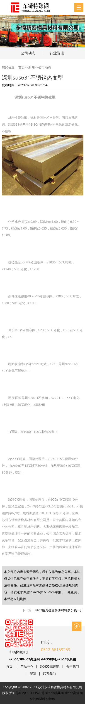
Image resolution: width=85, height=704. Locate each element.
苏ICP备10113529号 (30, 693)
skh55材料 (37, 699)
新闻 (31, 67)
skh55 (50, 699)
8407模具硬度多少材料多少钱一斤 (59, 610)
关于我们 (72, 666)
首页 (21, 67)
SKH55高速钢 (49, 666)
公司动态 (28, 53)
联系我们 (49, 674)
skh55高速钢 (74, 693)
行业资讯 (57, 53)
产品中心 (26, 666)
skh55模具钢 (54, 693)
